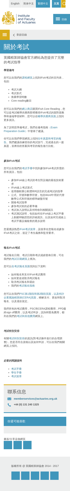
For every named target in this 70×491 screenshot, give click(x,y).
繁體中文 (43, 3)
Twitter (45, 476)
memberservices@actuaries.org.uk (35, 398)
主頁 (56, 3)
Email (15, 476)
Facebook (35, 476)
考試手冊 (27, 168)
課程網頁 (27, 77)
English (15, 3)
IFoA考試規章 (27, 229)
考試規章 (16, 376)
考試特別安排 (17, 338)
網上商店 (27, 108)
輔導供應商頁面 (47, 116)
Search (63, 4)
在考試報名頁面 (21, 266)
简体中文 (28, 3)
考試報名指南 (27, 285)
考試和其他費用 (26, 316)
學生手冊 (16, 372)
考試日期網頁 (19, 258)
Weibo (25, 476)
